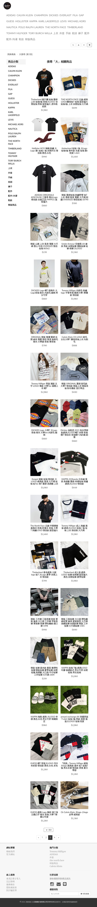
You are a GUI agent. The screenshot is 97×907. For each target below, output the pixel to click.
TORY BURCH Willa (40, 33)
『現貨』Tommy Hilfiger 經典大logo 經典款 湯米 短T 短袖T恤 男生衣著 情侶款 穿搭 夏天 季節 (74, 766)
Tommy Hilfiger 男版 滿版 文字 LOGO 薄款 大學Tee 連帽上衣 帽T (44, 385)
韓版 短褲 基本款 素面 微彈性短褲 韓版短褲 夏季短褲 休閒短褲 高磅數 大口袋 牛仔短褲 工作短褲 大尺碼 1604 (44, 671)
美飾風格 (11, 54)
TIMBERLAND (75, 27)
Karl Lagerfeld (48, 21)
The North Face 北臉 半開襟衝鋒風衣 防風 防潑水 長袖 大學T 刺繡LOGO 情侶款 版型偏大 (44, 528)
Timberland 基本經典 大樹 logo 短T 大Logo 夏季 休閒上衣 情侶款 (44, 574)
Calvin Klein (25, 15)
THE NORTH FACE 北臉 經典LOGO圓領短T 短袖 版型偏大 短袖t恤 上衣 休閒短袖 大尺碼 (74, 101)
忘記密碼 (10, 881)
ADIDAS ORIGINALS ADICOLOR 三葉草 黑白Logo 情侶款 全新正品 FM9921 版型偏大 (44, 198)
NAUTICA (11, 27)
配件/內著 (12, 39)
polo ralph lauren (31, 27)
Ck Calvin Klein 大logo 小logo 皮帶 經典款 (74, 813)
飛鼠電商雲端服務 (69, 902)
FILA (75, 15)
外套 (62, 33)
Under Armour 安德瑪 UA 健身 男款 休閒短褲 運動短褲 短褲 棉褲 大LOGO (74, 246)
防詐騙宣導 (11, 890)
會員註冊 (10, 878)
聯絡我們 (10, 851)
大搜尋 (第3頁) (26, 54)
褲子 (80, 33)
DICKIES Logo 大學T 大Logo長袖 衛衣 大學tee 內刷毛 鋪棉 (44, 432)
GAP (81, 15)
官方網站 (10, 854)
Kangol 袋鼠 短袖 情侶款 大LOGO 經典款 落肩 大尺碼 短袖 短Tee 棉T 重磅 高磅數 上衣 (44, 481)
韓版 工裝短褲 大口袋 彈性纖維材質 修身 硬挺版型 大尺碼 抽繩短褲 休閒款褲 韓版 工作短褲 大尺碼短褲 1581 (74, 622)
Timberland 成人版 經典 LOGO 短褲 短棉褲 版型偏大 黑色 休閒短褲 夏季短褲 (74, 574)
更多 (49, 830)
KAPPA (33, 21)
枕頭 (74, 33)
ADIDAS (10, 15)
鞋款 (21, 39)
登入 (18, 878)
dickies (53, 15)
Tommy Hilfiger (16, 33)
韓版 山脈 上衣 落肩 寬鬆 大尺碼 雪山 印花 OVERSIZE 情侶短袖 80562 (44, 246)
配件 (86, 33)
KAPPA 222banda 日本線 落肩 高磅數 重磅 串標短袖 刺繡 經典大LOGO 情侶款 (74, 481)
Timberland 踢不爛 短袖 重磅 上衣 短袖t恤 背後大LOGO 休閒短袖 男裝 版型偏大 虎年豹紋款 (44, 102)
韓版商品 (30, 39)
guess (10, 21)
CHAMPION (41, 15)
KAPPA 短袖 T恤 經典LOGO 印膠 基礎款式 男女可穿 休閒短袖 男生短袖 (74, 670)
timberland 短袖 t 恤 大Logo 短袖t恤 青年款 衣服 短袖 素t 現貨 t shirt (74, 150)
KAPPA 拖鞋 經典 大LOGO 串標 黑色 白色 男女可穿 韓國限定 (44, 719)
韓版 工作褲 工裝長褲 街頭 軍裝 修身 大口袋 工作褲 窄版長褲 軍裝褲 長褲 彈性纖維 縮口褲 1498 (44, 622)
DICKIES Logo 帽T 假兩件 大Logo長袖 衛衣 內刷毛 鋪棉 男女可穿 (44, 292)
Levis (63, 21)
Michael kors (77, 21)
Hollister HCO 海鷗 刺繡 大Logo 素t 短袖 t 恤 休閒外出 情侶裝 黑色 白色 (44, 150)
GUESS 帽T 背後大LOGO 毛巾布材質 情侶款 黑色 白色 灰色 (44, 764)
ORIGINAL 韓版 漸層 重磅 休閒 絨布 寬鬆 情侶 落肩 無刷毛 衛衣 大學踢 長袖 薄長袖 (44, 339)
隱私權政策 (11, 887)
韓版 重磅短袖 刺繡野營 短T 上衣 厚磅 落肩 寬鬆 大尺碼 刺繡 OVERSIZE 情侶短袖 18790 (74, 197)
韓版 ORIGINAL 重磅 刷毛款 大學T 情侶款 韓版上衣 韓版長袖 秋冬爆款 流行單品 (74, 385)
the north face (55, 27)
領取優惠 (85, 894)
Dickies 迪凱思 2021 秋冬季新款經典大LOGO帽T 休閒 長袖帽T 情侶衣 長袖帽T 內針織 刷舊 (74, 433)
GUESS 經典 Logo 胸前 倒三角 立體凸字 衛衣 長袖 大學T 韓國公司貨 (44, 814)
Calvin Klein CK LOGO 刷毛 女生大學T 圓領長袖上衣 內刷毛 (74, 339)
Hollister (21, 21)
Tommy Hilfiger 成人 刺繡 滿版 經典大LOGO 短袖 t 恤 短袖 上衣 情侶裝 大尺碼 (74, 528)
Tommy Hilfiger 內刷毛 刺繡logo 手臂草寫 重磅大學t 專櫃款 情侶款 (74, 292)
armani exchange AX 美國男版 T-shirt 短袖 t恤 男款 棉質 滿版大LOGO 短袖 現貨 (74, 719)
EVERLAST (65, 15)
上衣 (55, 33)
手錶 (68, 33)
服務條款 (10, 884)
